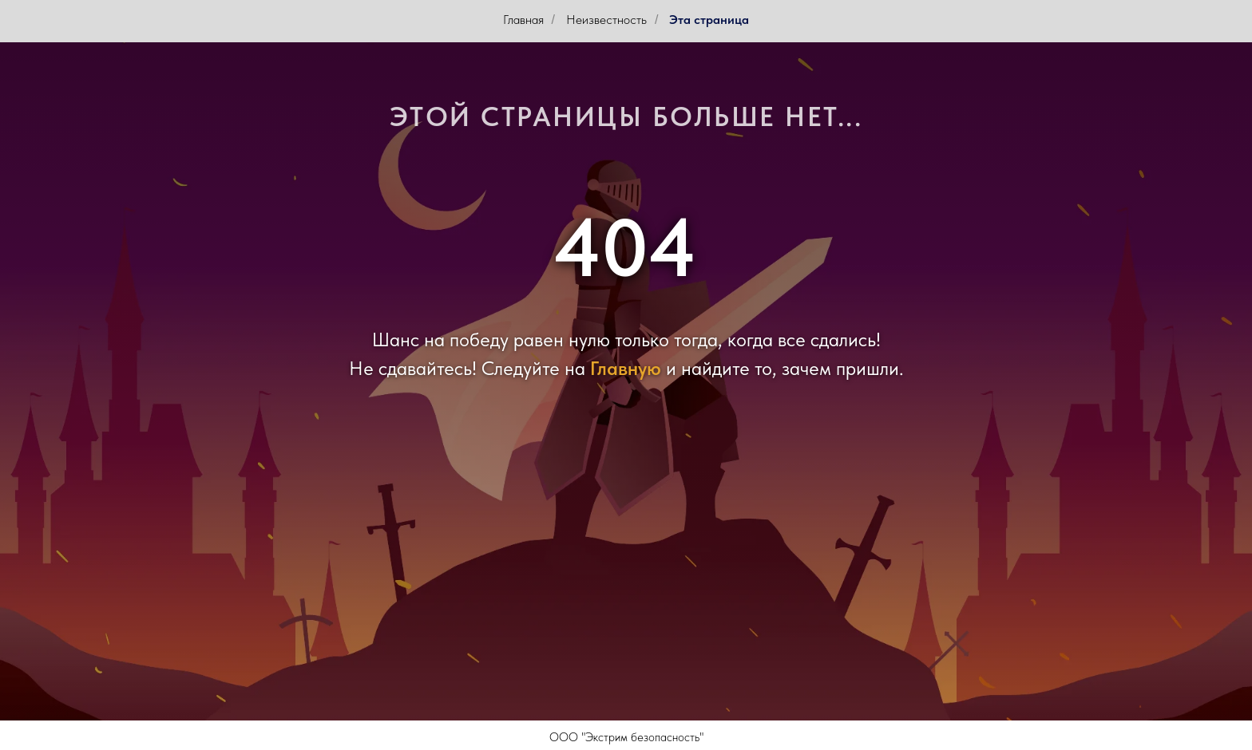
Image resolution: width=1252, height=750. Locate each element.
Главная (523, 19)
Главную (625, 368)
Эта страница (709, 19)
